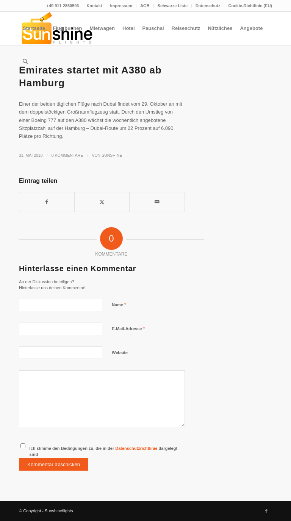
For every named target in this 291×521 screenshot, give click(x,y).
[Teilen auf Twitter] (102, 202)
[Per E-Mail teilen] (157, 202)
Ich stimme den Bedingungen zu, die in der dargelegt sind (104, 451)
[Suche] (25, 61)
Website (120, 352)
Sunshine (112, 155)
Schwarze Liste (173, 5)
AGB (144, 5)
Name (119, 304)
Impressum (121, 5)
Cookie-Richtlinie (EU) (250, 5)
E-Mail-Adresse (128, 328)
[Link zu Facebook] (266, 510)
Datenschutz (208, 5)
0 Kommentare (67, 155)
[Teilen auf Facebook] (46, 202)
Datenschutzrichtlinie (136, 448)
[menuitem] (94, 6)
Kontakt (94, 5)
